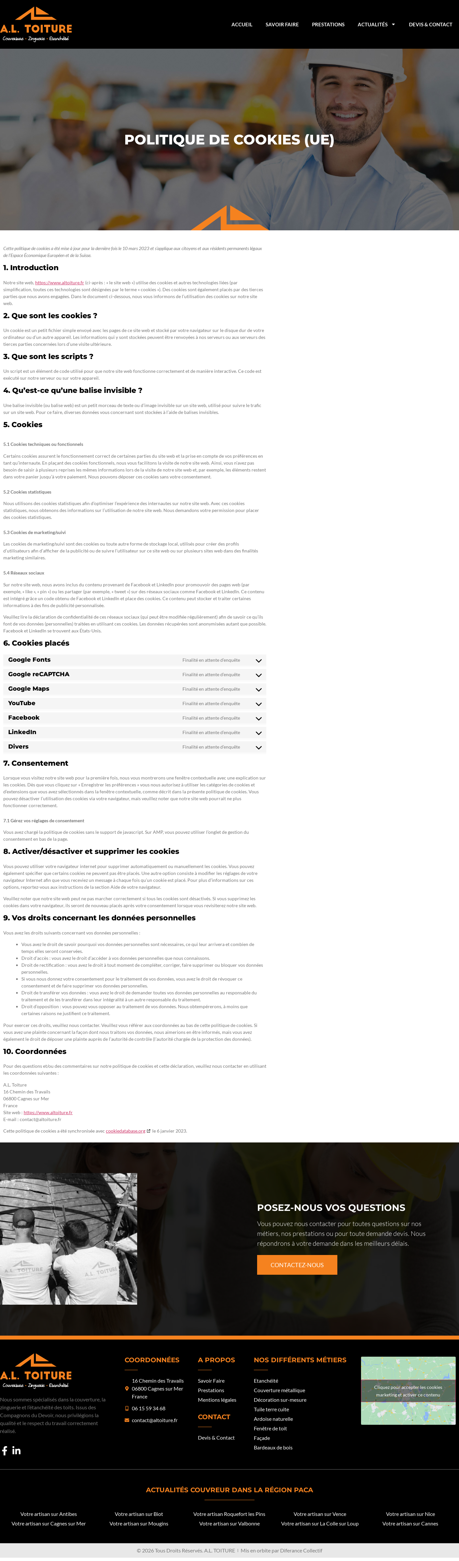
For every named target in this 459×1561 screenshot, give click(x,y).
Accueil (242, 24)
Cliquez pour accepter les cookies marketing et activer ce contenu (408, 1390)
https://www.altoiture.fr (59, 282)
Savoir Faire (282, 24)
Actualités (377, 24)
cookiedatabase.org (125, 1131)
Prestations (328, 24)
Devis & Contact (430, 24)
